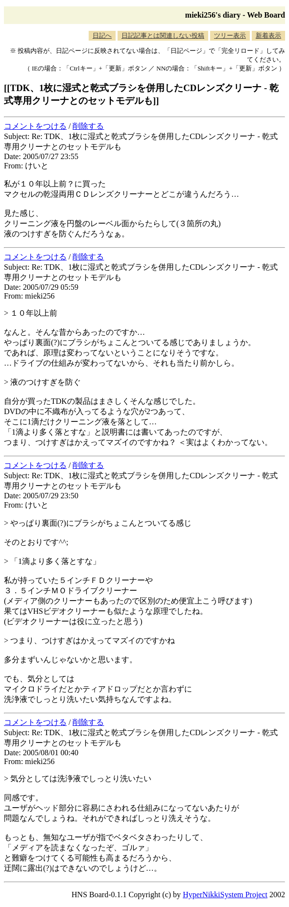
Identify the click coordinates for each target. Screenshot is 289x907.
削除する (88, 126)
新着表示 (268, 35)
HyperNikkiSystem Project (225, 894)
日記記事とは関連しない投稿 (162, 35)
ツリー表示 (230, 35)
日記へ (102, 35)
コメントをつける (35, 126)
